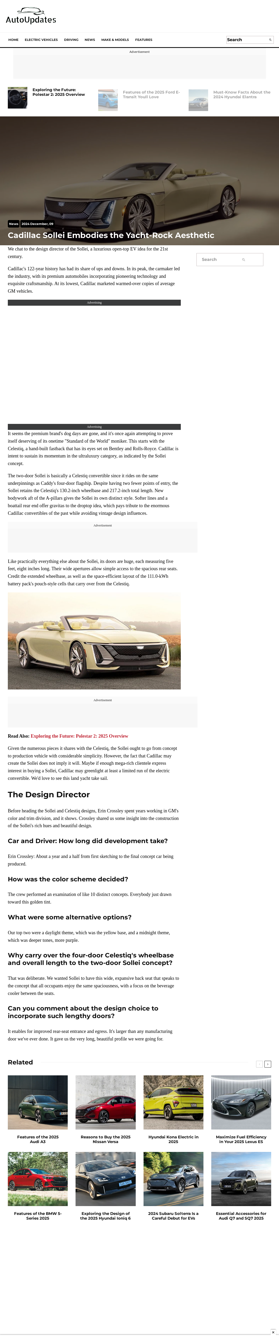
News (90, 40)
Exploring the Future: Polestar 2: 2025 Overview (59, 92)
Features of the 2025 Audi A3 (38, 1139)
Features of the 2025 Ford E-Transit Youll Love (151, 92)
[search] (270, 40)
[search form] (247, 40)
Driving (71, 40)
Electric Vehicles (41, 40)
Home (13, 40)
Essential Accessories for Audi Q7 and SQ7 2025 (241, 1216)
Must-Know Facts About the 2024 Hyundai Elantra (241, 92)
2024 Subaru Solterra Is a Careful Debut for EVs (173, 1216)
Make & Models (115, 40)
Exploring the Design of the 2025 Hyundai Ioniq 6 (105, 1216)
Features (143, 40)
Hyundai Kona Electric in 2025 (173, 1139)
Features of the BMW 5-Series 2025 (38, 1216)
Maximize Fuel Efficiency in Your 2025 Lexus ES (241, 1139)
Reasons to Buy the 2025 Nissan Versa (106, 1139)
